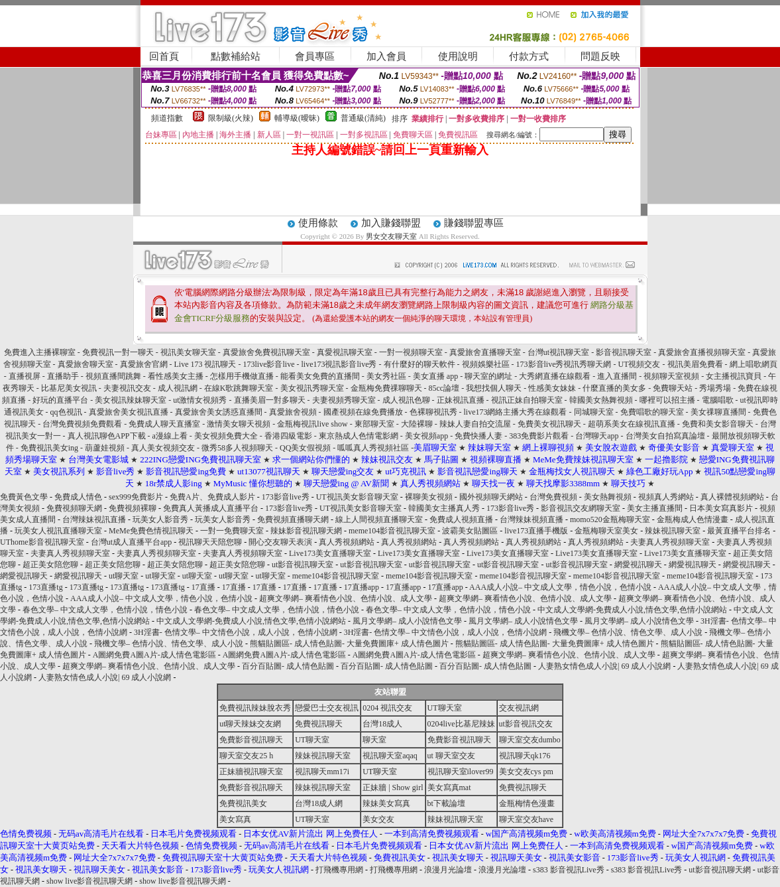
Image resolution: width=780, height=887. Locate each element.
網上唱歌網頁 (753, 364)
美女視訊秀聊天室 (312, 388)
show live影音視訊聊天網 (89, 881)
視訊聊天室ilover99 (460, 771)
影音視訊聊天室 (623, 352)
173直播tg (45, 587)
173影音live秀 (285, 497)
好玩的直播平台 (60, 400)
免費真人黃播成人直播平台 (210, 508)
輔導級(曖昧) (296, 118)
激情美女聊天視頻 (238, 424)
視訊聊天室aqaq (390, 755)
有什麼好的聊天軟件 (419, 364)
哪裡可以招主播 (667, 400)
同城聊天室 (594, 412)
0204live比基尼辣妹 (461, 723)
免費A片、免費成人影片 (212, 497)
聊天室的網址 (488, 376)
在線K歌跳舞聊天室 (239, 388)
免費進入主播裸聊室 (40, 352)
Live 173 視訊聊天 (205, 364)
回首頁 (164, 56)
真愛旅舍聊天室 (85, 364)
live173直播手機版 (536, 530)
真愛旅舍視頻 (293, 412)
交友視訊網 (519, 708)
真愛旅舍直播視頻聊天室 (702, 352)
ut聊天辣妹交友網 (250, 723)
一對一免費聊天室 (232, 530)
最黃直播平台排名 (739, 530)
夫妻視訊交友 (127, 388)
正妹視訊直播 (460, 400)
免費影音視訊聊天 (251, 739)
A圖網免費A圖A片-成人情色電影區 (154, 654)
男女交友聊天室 (391, 236)
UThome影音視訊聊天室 (42, 542)
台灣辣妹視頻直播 (531, 519)
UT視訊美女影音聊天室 (357, 497)
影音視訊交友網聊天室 (580, 508)
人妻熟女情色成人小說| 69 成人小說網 (604, 666)
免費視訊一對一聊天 (118, 352)
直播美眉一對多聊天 (270, 400)
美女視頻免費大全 (226, 436)
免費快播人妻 (478, 436)
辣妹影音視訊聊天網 (306, 530)
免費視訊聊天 (319, 723)
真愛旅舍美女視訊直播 (128, 412)
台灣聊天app (596, 436)
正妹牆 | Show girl (392, 787)
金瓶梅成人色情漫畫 (692, 519)
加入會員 (386, 56)
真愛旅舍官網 (144, 364)
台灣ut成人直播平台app (131, 542)
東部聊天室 (374, 424)
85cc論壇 (444, 388)
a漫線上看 (170, 436)
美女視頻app (426, 436)
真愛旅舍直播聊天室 (485, 352)
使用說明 (458, 56)
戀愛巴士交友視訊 (327, 708)
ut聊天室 (124, 575)
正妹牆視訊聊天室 (251, 771)
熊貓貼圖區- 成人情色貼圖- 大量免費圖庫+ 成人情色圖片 (349, 643)
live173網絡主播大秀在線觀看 (515, 412)
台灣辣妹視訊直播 (94, 519)
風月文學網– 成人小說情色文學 (407, 621)
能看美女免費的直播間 (320, 376)
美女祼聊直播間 (719, 412)
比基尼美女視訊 (69, 388)
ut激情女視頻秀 (200, 400)
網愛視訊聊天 (638, 564)
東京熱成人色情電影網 (358, 436)
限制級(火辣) (230, 118)
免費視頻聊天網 (74, 508)
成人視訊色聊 (406, 400)
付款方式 (529, 56)
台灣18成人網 (319, 803)
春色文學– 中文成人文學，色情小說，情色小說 (105, 609)
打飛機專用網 (339, 869)
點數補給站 (235, 56)
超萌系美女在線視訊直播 (631, 424)
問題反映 (600, 56)
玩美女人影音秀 (160, 519)
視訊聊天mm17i (322, 771)
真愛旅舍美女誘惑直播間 (218, 412)
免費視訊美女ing (49, 447)
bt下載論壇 (446, 803)
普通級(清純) (363, 118)
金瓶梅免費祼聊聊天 (386, 388)
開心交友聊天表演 (280, 542)
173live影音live (269, 364)
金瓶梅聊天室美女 (606, 530)
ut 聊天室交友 (451, 755)
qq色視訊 (66, 412)
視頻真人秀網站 (666, 497)
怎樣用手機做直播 (242, 376)
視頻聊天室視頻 (671, 376)
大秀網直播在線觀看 (554, 376)
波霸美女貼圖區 (470, 530)
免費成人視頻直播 (461, 519)
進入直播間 (617, 376)
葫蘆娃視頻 (105, 447)
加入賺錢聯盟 (391, 223)
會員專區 (315, 56)
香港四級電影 (288, 436)
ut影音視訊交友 (526, 723)
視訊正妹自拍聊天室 (527, 400)
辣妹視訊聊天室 (672, 530)
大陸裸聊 (417, 424)
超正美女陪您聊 (50, 564)
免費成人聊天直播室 (164, 424)
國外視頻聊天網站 (491, 497)
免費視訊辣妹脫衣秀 (255, 708)
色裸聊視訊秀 (433, 412)
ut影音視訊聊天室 (302, 564)
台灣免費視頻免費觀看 (82, 424)
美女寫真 (235, 819)
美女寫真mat (449, 787)
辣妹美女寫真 (386, 803)
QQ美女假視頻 (305, 447)
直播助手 (63, 376)
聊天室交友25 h (246, 755)
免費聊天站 (673, 388)
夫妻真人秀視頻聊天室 (670, 542)
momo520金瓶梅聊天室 (610, 519)
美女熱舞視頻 (608, 497)
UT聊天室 (444, 708)
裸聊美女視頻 (429, 497)
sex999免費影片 (136, 497)
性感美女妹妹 (552, 388)
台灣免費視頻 (553, 497)
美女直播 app (435, 376)
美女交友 (378, 819)
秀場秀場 (715, 388)
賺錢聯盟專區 (474, 223)
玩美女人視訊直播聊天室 (58, 530)
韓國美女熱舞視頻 (601, 400)
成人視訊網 (177, 388)
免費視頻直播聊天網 (293, 519)
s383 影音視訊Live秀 (568, 869)
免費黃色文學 (24, 497)
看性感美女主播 (175, 376)
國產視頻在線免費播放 (363, 412)
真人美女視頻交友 (163, 447)
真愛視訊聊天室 (344, 352)
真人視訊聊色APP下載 (107, 436)
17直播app (361, 587)
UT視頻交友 (639, 364)
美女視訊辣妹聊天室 (130, 400)
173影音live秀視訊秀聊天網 (564, 364)
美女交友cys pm (526, 771)
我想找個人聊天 (494, 388)
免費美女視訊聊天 (549, 424)
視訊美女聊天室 (188, 352)
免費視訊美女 (243, 803)
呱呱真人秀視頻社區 (373, 447)
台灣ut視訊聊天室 (558, 352)
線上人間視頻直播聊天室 (379, 519)
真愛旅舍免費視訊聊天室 (266, 352)
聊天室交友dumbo (530, 739)
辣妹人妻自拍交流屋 (475, 424)
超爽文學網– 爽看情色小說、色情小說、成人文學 (345, 598)
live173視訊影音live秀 (339, 364)
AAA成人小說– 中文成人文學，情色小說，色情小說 (560, 587)
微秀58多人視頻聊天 (237, 447)
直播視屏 (24, 376)
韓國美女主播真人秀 (444, 508)
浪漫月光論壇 (448, 869)
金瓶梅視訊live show (312, 424)
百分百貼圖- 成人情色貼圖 (288, 666)
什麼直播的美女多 (614, 388)
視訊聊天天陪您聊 (210, 542)
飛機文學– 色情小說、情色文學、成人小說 (627, 632)
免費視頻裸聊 (132, 508)
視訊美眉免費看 (695, 364)
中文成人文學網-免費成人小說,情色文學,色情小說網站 (632, 609)
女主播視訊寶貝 (733, 376)
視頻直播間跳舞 (113, 376)
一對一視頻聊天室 (411, 352)
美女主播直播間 (655, 508)
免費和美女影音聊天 (717, 424)
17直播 (203, 587)
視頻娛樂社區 (486, 364)
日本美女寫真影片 (721, 508)
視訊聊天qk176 (525, 755)
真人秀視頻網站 (346, 542)
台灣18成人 (382, 723)
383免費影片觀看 (539, 436)
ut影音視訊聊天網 (719, 869)
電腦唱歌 (718, 400)
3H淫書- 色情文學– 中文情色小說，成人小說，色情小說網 (235, 632)
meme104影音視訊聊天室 (392, 530)
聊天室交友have (526, 819)
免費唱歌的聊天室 (652, 412)
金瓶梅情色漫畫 (527, 803)
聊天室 (374, 739)
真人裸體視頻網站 (732, 497)
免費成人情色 (78, 497)
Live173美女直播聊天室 (330, 553)
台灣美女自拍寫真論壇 (665, 436)
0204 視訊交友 (387, 708)
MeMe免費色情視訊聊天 (151, 530)
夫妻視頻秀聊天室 (344, 400)
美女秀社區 (386, 376)
